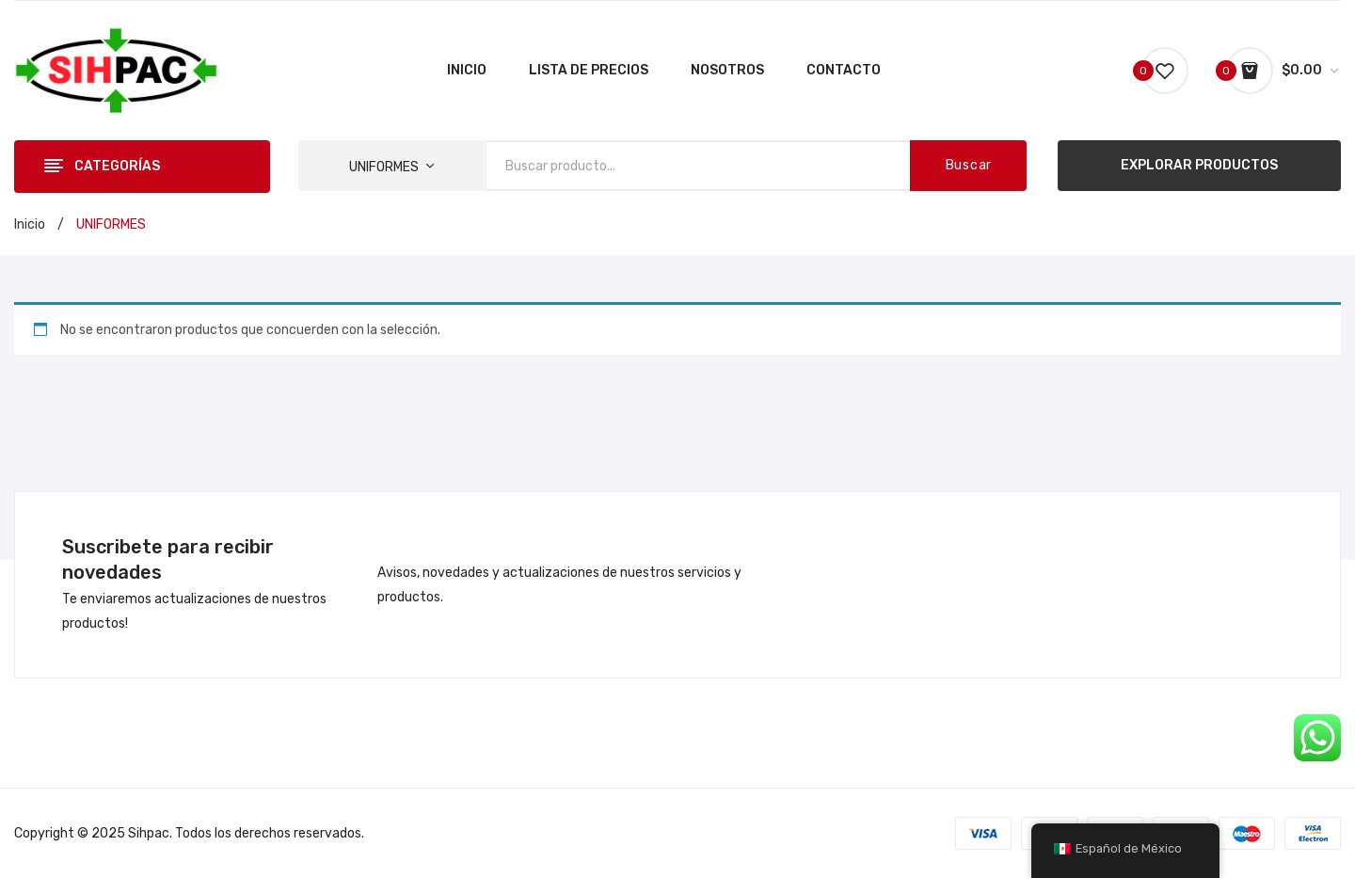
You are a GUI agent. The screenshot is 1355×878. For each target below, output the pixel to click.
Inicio (29, 224)
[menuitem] (466, 70)
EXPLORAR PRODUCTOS (1199, 165)
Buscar (969, 165)
